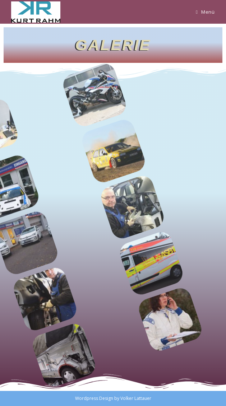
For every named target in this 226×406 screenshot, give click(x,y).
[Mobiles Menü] (205, 12)
